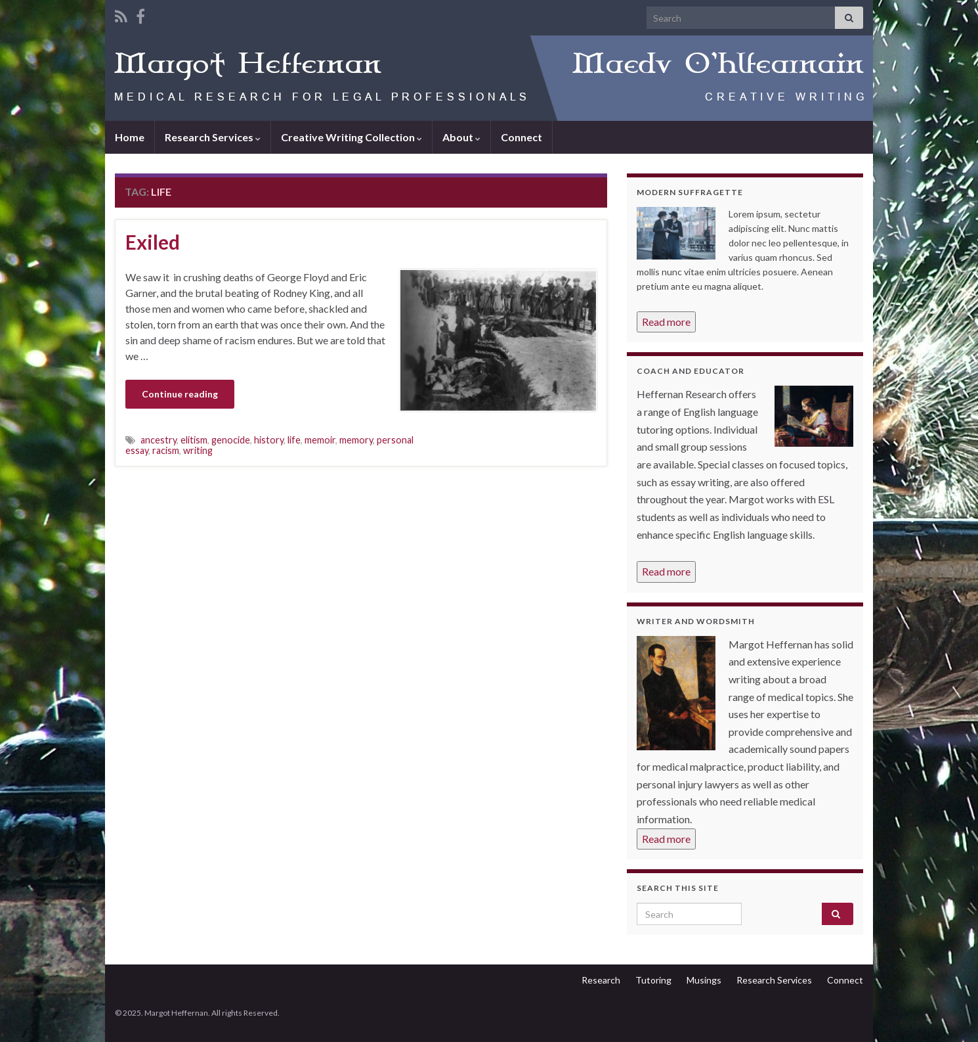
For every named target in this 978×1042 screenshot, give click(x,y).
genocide (230, 439)
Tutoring (653, 979)
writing (198, 450)
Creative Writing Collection (351, 137)
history (269, 439)
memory (356, 439)
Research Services (213, 137)
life (294, 439)
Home (129, 137)
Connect (521, 137)
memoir (320, 439)
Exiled (152, 242)
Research (601, 979)
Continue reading (180, 393)
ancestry (158, 439)
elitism (194, 439)
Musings (704, 979)
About (461, 137)
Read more (666, 321)
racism (165, 450)
